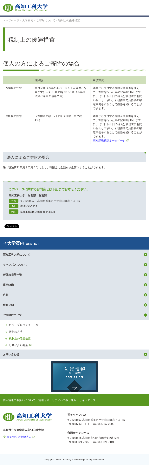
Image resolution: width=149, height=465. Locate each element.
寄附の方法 (16, 331)
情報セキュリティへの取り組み (57, 400)
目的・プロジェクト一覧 (24, 324)
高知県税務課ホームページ (109, 140)
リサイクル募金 (18, 345)
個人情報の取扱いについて (19, 400)
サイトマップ (87, 400)
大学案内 (23, 243)
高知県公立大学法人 (19, 436)
